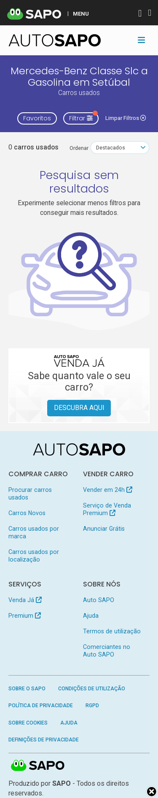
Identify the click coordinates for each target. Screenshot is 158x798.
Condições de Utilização (91, 689)
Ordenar (79, 148)
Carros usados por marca (33, 532)
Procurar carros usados (30, 493)
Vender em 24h (107, 489)
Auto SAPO (98, 600)
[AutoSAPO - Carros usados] (54, 40)
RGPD (92, 705)
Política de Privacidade (40, 705)
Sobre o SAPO (27, 689)
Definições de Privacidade (43, 740)
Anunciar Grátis (104, 528)
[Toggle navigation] (141, 40)
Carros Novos (27, 513)
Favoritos (37, 118)
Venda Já (25, 600)
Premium (24, 615)
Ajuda (91, 615)
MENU (81, 13)
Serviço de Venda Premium (107, 509)
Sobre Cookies (28, 723)
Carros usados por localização (33, 555)
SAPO (37, 766)
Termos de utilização (112, 631)
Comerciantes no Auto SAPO (106, 650)
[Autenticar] (140, 14)
